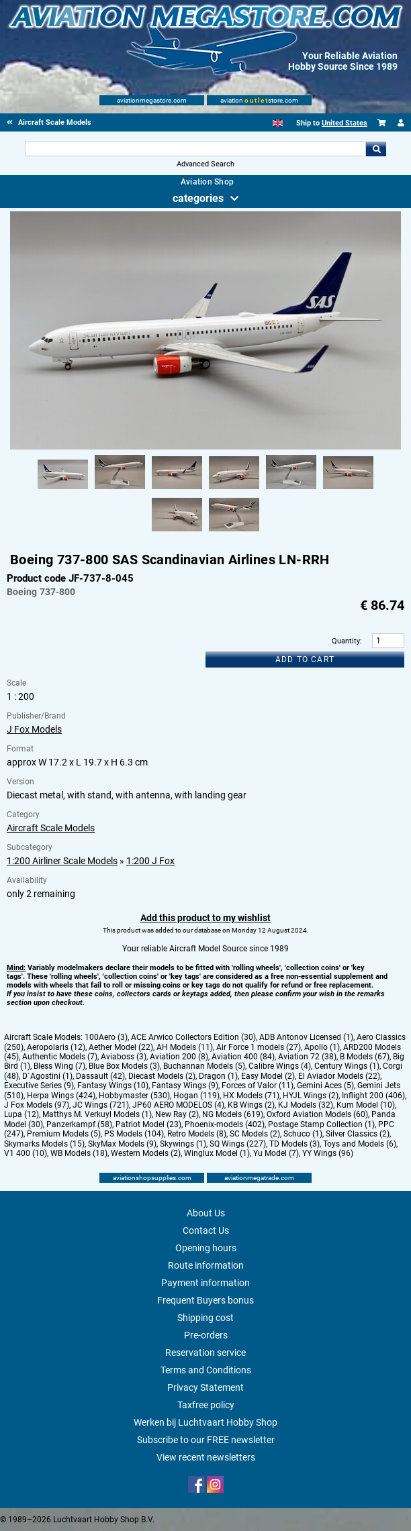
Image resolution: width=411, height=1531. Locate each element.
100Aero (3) (106, 1037)
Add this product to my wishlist (205, 917)
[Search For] (196, 149)
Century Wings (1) (346, 1066)
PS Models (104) (134, 1134)
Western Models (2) (146, 1153)
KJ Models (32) (305, 1105)
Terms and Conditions (206, 1370)
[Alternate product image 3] (176, 489)
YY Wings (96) (327, 1153)
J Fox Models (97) (36, 1105)
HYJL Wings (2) (310, 1095)
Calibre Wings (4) (279, 1066)
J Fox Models (34, 729)
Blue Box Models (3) (124, 1066)
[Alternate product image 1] (62, 489)
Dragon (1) (218, 1076)
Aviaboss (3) (123, 1056)
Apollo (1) (322, 1047)
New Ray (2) (177, 1114)
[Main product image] (205, 447)
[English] (278, 123)
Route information (206, 1265)
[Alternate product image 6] (348, 489)
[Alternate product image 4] (234, 489)
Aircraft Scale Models (51, 828)
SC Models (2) (255, 1134)
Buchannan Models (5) (204, 1066)
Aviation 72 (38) (307, 1056)
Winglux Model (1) (217, 1153)
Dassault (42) (100, 1076)
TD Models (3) (294, 1144)
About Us (206, 1213)
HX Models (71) (251, 1095)
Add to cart (304, 659)
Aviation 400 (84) (243, 1056)
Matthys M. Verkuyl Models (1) (97, 1114)
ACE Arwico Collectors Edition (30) (193, 1037)
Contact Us (206, 1230)
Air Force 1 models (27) (258, 1047)
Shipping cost (205, 1317)
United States (344, 123)
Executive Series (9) (39, 1085)
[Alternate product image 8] (234, 532)
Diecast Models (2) (161, 1076)
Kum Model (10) (365, 1105)
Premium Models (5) (64, 1134)
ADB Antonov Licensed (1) (306, 1037)
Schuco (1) (302, 1134)
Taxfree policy (205, 1405)
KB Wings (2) (251, 1105)
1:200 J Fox (150, 860)
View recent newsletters (205, 1457)
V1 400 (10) (25, 1153)
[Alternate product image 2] (119, 489)
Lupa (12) (21, 1114)
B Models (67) (365, 1056)
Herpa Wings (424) (61, 1095)
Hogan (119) (196, 1095)
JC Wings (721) (101, 1105)
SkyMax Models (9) (122, 1144)
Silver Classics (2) (358, 1134)
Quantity (346, 641)
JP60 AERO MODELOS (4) (178, 1105)
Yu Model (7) (276, 1153)
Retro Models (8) (196, 1134)
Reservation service (205, 1352)
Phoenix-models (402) (225, 1124)
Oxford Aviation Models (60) (317, 1114)
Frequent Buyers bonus (205, 1300)
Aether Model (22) (121, 1047)
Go (376, 149)
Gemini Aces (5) (325, 1085)
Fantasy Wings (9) (185, 1085)
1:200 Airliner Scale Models (62, 860)
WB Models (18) (78, 1153)
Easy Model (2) (268, 1076)
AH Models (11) (184, 1047)
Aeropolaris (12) (56, 1047)
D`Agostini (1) (47, 1076)
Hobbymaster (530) (134, 1095)
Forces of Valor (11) (257, 1085)
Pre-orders (206, 1335)
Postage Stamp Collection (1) (321, 1124)
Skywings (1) (183, 1144)
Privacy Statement (205, 1387)
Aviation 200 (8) (179, 1056)
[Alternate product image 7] (176, 532)
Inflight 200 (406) (373, 1095)
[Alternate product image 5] (291, 489)
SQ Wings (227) (238, 1144)
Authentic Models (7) (59, 1056)
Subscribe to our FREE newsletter (206, 1439)
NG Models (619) (232, 1114)
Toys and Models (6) (359, 1144)
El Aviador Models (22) (339, 1076)
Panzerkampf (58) (79, 1124)
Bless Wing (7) (59, 1066)
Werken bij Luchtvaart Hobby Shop (205, 1422)
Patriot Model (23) (148, 1124)
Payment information (205, 1282)
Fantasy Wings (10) (112, 1085)
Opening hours (205, 1248)
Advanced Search (205, 164)
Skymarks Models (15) (44, 1144)
